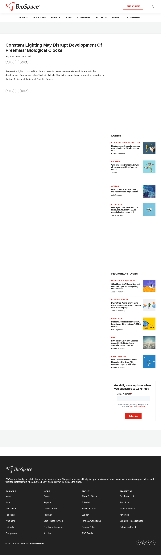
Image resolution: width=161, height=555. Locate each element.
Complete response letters (125, 143)
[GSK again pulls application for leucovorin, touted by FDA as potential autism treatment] (149, 209)
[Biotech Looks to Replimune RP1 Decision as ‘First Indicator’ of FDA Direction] (149, 324)
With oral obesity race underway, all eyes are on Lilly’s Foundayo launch (125, 167)
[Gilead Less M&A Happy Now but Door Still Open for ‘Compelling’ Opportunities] (149, 286)
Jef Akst (114, 173)
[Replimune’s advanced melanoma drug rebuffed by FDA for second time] (149, 148)
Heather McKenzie (118, 154)
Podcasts (39, 17)
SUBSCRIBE (133, 6)
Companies (83, 17)
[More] (27, 18)
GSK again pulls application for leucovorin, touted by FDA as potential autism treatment (124, 209)
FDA (113, 337)
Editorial (116, 161)
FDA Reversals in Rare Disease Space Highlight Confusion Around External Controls (124, 343)
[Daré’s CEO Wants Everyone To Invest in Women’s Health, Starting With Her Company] (149, 305)
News (22, 17)
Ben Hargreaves (117, 330)
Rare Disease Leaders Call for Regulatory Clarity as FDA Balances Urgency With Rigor (124, 362)
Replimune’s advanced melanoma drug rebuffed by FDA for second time (125, 148)
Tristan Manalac (117, 215)
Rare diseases (118, 356)
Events (55, 17)
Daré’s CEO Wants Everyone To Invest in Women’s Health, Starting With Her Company (126, 305)
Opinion (115, 186)
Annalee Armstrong (118, 292)
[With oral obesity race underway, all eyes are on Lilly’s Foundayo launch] (149, 166)
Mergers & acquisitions (123, 281)
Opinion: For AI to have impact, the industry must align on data (124, 190)
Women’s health (119, 300)
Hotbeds (101, 17)
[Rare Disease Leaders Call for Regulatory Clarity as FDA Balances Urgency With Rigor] (149, 361)
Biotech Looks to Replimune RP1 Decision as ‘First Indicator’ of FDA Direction (126, 324)
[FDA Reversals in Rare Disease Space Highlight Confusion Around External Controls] (149, 342)
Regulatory (117, 204)
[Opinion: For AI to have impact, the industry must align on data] (149, 191)
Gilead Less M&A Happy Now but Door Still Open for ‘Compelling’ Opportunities (125, 286)
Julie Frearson (116, 195)
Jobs (69, 17)
